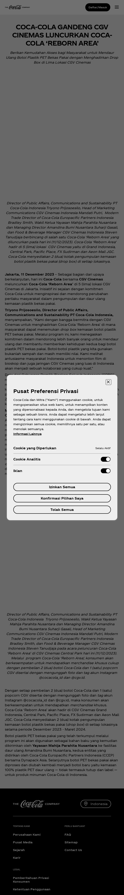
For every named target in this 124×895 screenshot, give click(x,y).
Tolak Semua (62, 509)
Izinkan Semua (62, 487)
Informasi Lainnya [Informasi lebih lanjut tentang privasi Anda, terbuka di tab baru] (27, 434)
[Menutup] (108, 382)
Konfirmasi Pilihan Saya (62, 498)
